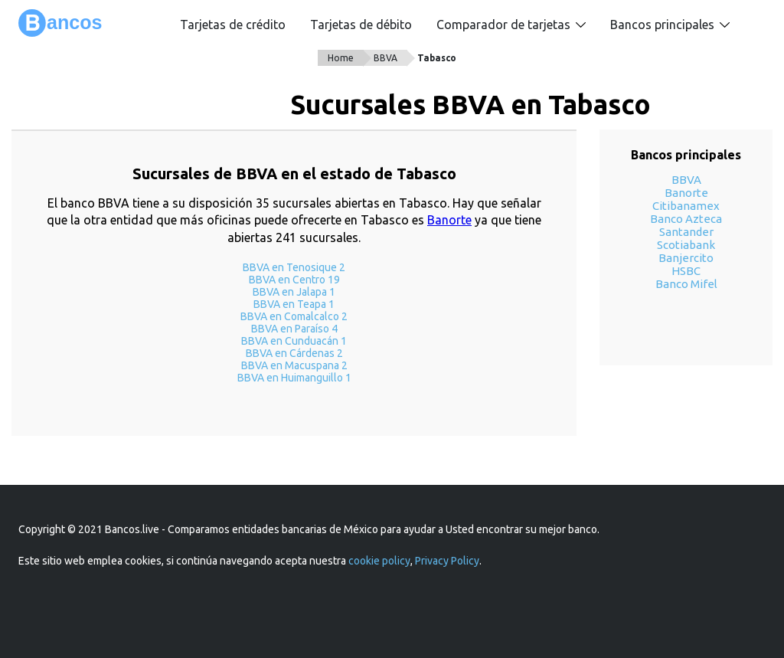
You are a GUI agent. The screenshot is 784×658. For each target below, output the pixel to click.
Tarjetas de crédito (233, 24)
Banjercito (686, 257)
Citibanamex (686, 205)
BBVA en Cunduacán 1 (294, 341)
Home (341, 58)
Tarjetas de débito (361, 24)
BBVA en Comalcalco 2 (294, 316)
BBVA (385, 58)
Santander (686, 231)
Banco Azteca (686, 218)
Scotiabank (686, 244)
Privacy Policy (447, 561)
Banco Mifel (686, 283)
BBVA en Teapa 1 (294, 304)
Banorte (449, 220)
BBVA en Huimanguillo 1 (294, 378)
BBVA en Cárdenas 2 (294, 353)
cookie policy (379, 561)
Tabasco (436, 58)
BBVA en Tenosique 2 (294, 267)
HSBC (686, 270)
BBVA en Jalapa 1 (294, 292)
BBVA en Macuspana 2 (294, 365)
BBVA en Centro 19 (294, 279)
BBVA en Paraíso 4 (294, 328)
